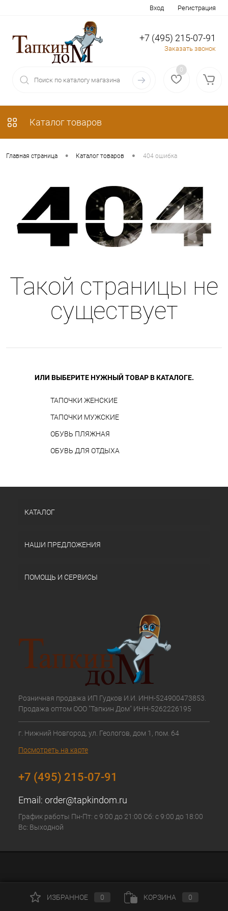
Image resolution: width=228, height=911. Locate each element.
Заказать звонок (190, 48)
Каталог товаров (54, 122)
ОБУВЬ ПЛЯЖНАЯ (80, 434)
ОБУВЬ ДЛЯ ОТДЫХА (85, 451)
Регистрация (197, 8)
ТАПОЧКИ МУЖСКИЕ (84, 417)
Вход (157, 8)
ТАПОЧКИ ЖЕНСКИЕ (84, 400)
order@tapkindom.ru (86, 800)
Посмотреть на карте (53, 750)
